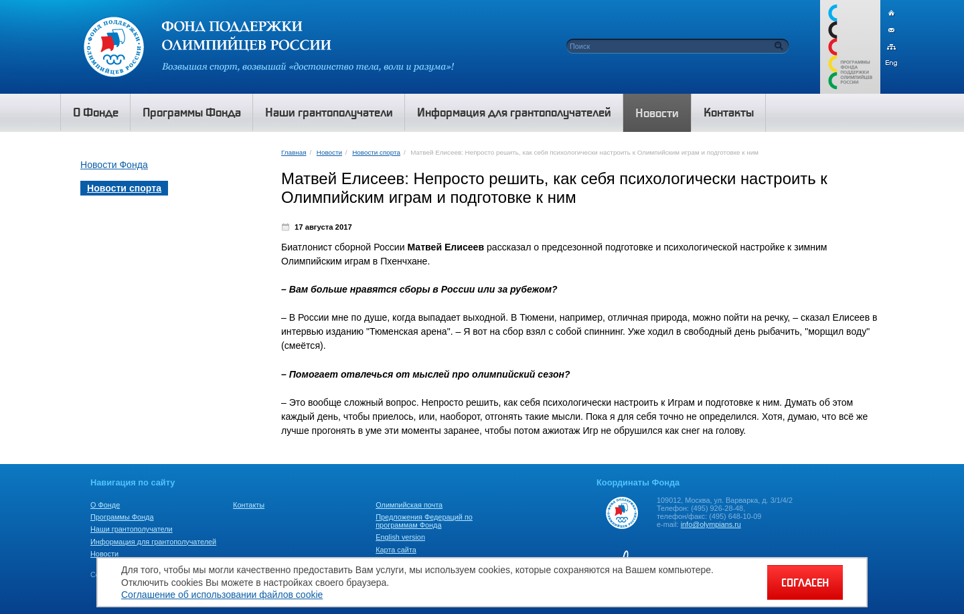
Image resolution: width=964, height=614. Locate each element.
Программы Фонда (121, 517)
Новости (329, 152)
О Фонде (105, 505)
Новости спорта (376, 152)
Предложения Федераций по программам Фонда (424, 521)
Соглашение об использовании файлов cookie (222, 594)
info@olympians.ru (711, 524)
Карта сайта (396, 550)
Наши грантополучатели (131, 529)
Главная (293, 152)
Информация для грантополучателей (153, 542)
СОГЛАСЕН (805, 582)
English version (400, 537)
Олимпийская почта (409, 505)
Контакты (248, 505)
